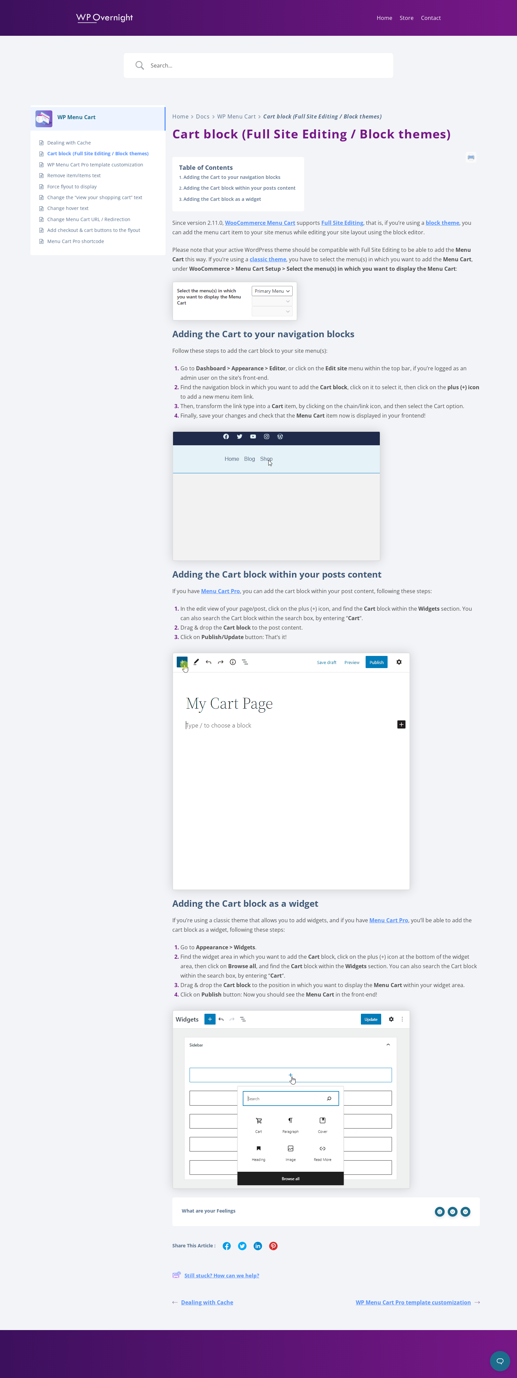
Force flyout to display (72, 186)
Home (384, 18)
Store (407, 18)
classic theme (268, 259)
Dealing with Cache (69, 142)
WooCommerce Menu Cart (260, 223)
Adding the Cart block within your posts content (239, 188)
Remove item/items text (74, 175)
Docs (203, 116)
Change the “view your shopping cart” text (94, 197)
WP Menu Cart (236, 116)
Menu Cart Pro (220, 591)
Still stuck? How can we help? (215, 1275)
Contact (431, 18)
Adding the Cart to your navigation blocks (231, 177)
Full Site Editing (342, 223)
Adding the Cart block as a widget (222, 199)
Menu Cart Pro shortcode (75, 241)
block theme (442, 223)
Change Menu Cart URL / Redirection (88, 219)
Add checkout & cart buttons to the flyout (93, 230)
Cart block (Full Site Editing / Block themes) (98, 153)
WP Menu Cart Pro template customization (95, 164)
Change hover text (68, 208)
